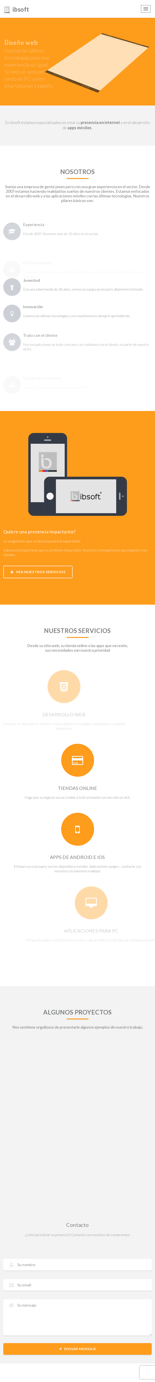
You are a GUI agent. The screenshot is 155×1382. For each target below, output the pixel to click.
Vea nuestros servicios (38, 572)
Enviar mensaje (77, 1349)
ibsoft (16, 8)
